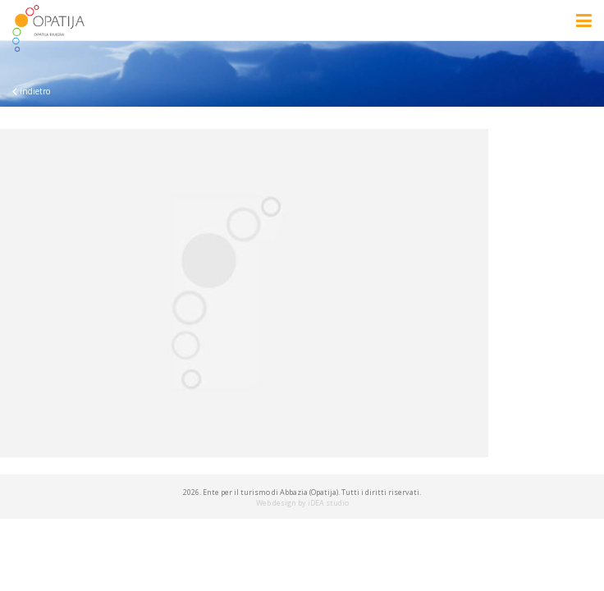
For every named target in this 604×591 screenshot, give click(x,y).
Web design (276, 502)
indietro (31, 91)
